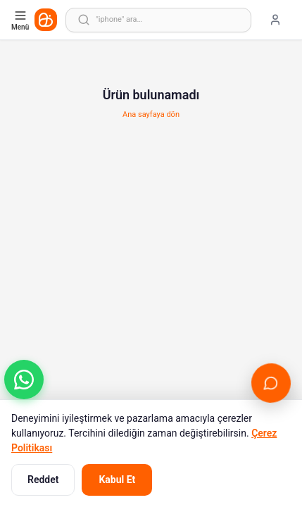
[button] (24, 379)
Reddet (42, 479)
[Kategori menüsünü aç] (21, 20)
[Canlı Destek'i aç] (271, 383)
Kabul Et (117, 479)
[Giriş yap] (275, 19)
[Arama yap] (158, 20)
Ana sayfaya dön (151, 114)
